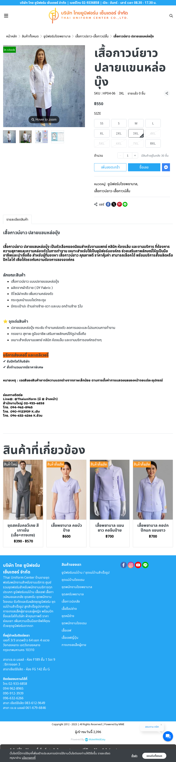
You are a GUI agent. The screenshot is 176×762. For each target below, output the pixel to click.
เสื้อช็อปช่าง (69, 608)
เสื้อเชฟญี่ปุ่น (70, 637)
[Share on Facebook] (108, 204)
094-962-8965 (13, 688)
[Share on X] (113, 204)
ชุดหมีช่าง (68, 616)
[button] (171, 15)
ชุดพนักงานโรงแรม (74, 623)
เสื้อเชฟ (66, 630)
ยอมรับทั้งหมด (154, 756)
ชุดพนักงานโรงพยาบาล (77, 587)
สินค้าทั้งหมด (30, 36)
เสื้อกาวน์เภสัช (71, 601)
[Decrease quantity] (120, 155)
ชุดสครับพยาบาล (73, 594)
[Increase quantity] (135, 155)
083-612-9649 (35, 703)
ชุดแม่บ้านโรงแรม (73, 579)
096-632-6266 (13, 698)
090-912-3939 (13, 693)
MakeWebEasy (97, 739)
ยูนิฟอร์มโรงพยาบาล (57, 36)
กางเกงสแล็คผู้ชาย (74, 645)
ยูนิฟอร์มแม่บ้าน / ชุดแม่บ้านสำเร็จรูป (86, 572)
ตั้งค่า (134, 756)
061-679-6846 (35, 708)
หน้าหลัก (11, 36)
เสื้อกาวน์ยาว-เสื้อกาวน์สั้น (92, 36)
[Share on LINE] (125, 204)
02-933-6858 (17, 683)
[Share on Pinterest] (119, 204)
